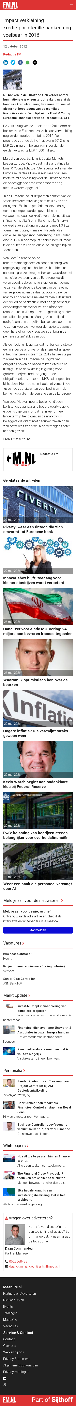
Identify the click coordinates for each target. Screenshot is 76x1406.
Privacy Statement (16, 1359)
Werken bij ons (13, 1352)
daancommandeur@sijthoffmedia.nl (34, 1266)
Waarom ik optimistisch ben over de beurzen (35, 682)
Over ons (9, 1346)
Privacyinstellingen (16, 1372)
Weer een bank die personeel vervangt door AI (37, 886)
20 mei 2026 (12, 775)
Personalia (12, 1070)
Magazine (10, 1320)
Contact (9, 1339)
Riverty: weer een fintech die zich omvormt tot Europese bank (33, 529)
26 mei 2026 (12, 622)
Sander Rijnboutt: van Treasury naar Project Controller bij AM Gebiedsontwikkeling (43, 1086)
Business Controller (17, 954)
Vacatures (12, 943)
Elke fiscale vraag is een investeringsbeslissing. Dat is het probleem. (41, 1195)
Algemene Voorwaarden (20, 1365)
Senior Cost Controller (19, 979)
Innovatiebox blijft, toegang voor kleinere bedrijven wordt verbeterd (33, 580)
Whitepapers (14, 1145)
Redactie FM (12, 54)
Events (8, 1307)
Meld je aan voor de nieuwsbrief (31, 900)
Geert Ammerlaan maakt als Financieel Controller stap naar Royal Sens (44, 1107)
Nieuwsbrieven (13, 1300)
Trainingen (10, 1313)
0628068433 (18, 1261)
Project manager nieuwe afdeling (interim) (34, 966)
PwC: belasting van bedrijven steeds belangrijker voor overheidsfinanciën (36, 835)
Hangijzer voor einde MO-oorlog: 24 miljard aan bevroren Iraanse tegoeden (38, 631)
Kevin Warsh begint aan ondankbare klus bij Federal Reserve (35, 784)
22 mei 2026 (12, 724)
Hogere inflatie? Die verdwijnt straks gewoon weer (35, 733)
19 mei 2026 (12, 877)
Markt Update (15, 995)
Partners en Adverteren (19, 1293)
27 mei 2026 (12, 520)
